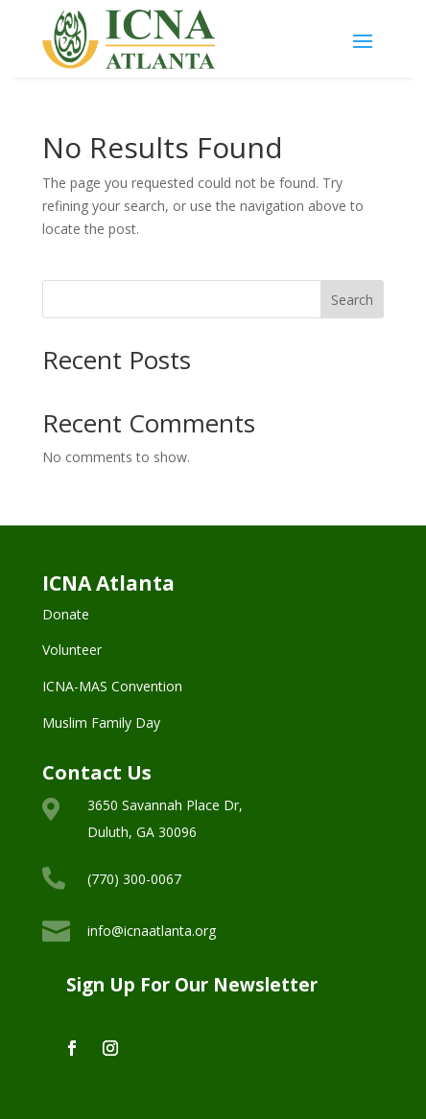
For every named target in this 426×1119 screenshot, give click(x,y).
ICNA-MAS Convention (112, 686)
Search (352, 300)
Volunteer (72, 650)
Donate (65, 614)
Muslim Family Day (101, 722)
